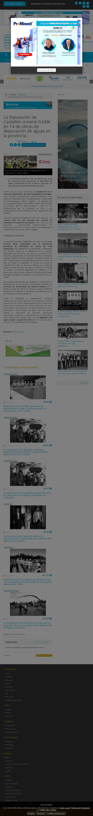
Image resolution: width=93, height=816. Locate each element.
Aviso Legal (65, 808)
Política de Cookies (48, 810)
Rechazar (41, 813)
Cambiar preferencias (56, 813)
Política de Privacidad (80, 808)
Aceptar (31, 813)
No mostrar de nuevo (46, 70)
